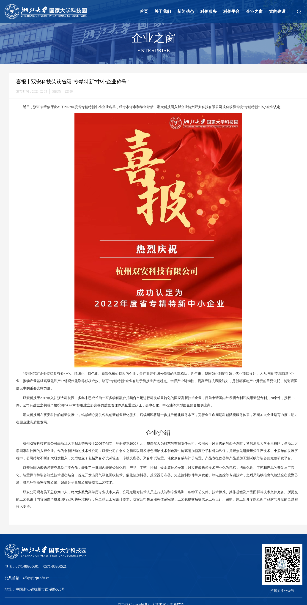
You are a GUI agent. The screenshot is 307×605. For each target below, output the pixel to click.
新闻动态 (185, 11)
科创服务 (208, 11)
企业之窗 (254, 11)
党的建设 (277, 11)
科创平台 (231, 11)
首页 (144, 11)
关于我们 (162, 11)
